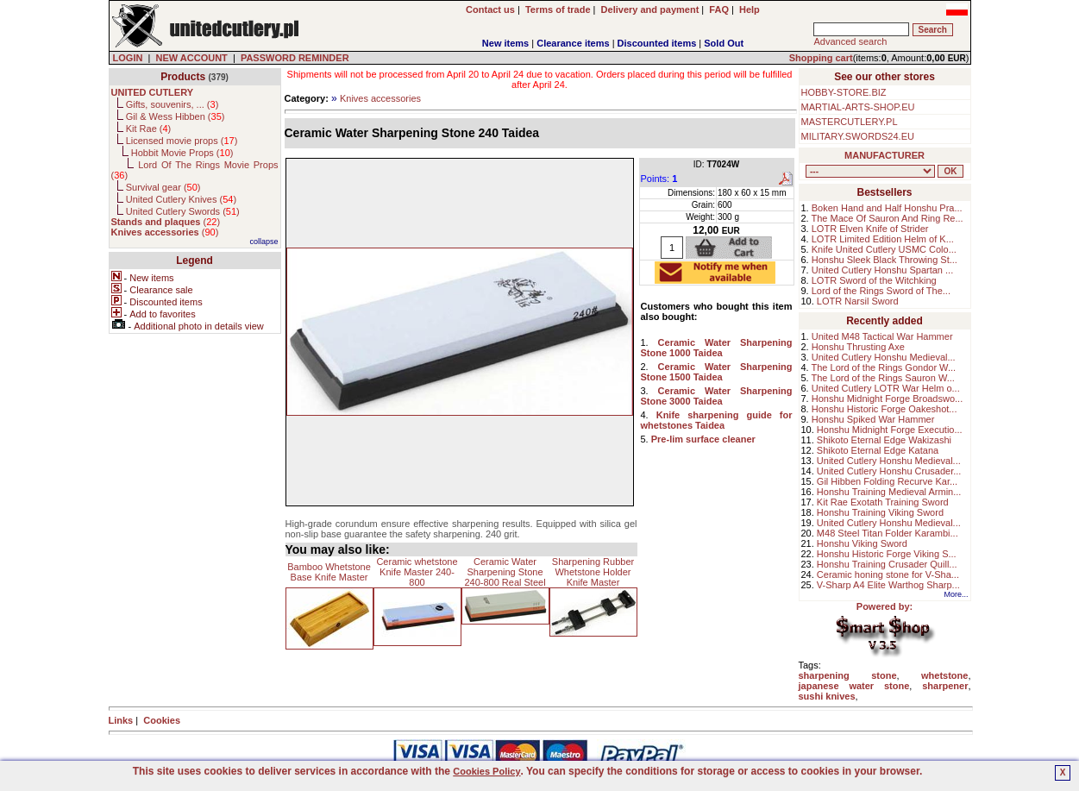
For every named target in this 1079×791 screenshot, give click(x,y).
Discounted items (657, 43)
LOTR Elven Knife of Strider (870, 228)
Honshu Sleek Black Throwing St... (884, 259)
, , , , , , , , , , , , (870, 171)
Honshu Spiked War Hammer (873, 419)
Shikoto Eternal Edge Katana (877, 450)
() (166, 222)
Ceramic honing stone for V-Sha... (888, 574)
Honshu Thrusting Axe (858, 347)
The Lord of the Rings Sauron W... (883, 378)
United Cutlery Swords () (183, 211)
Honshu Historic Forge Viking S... (887, 554)
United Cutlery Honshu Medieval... (884, 357)
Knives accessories (380, 98)
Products (182, 77)
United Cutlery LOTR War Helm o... (886, 388)
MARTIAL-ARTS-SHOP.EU (858, 107)
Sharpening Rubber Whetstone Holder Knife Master (593, 571)
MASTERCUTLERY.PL (849, 121)
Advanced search (850, 41)
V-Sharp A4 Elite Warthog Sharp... (888, 585)
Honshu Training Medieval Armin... (889, 492)
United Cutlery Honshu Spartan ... (882, 270)
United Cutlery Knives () (181, 199)
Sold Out (723, 43)
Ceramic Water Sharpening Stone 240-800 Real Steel (504, 571)
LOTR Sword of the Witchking (874, 280)
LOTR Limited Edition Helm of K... (883, 239)
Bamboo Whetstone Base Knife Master (329, 572)
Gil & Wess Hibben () (175, 116)
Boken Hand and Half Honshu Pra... (887, 208)
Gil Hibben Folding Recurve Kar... (887, 481)
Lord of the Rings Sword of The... (881, 291)
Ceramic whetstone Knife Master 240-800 (416, 571)
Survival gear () (163, 187)
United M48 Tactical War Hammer (882, 336)
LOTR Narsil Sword (858, 301)
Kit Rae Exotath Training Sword (883, 502)
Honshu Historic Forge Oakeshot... (884, 409)
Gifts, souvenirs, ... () (172, 104)
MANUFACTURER (884, 155)
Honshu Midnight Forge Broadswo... (887, 398)
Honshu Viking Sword (862, 543)
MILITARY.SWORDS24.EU (857, 136)
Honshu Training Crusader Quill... (887, 564)
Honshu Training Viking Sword (880, 512)
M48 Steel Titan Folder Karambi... (887, 533)
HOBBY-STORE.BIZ (844, 92)
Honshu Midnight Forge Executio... (890, 429)
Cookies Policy (486, 771)
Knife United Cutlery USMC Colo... (884, 249)
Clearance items (572, 43)
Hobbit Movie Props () (182, 153)
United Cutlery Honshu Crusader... (889, 471)
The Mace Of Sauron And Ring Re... (887, 218)
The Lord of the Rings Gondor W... (884, 367)
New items (505, 43)
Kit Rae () (149, 128)
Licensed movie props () (182, 140)
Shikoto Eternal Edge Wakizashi (884, 440)
